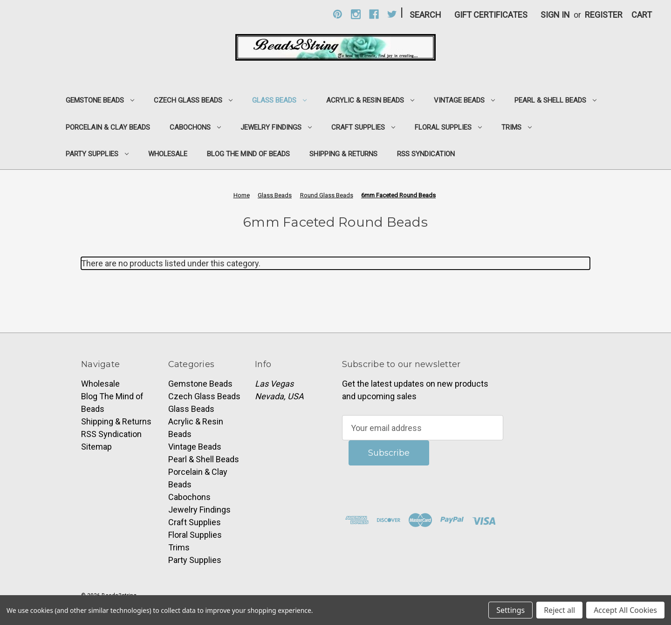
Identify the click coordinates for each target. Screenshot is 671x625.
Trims (516, 127)
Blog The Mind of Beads (248, 154)
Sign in (555, 15)
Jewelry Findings (276, 127)
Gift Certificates (490, 15)
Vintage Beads (464, 100)
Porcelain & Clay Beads (108, 127)
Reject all (559, 610)
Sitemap (96, 446)
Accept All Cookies (625, 610)
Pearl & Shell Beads (555, 100)
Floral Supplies (448, 127)
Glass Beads (279, 100)
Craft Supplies (363, 127)
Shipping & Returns (343, 154)
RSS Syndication (426, 154)
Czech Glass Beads (193, 100)
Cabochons (195, 127)
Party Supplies (97, 154)
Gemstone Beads (100, 100)
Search (425, 15)
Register (604, 15)
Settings (510, 610)
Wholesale (167, 154)
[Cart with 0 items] (641, 14)
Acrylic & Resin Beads (370, 100)
